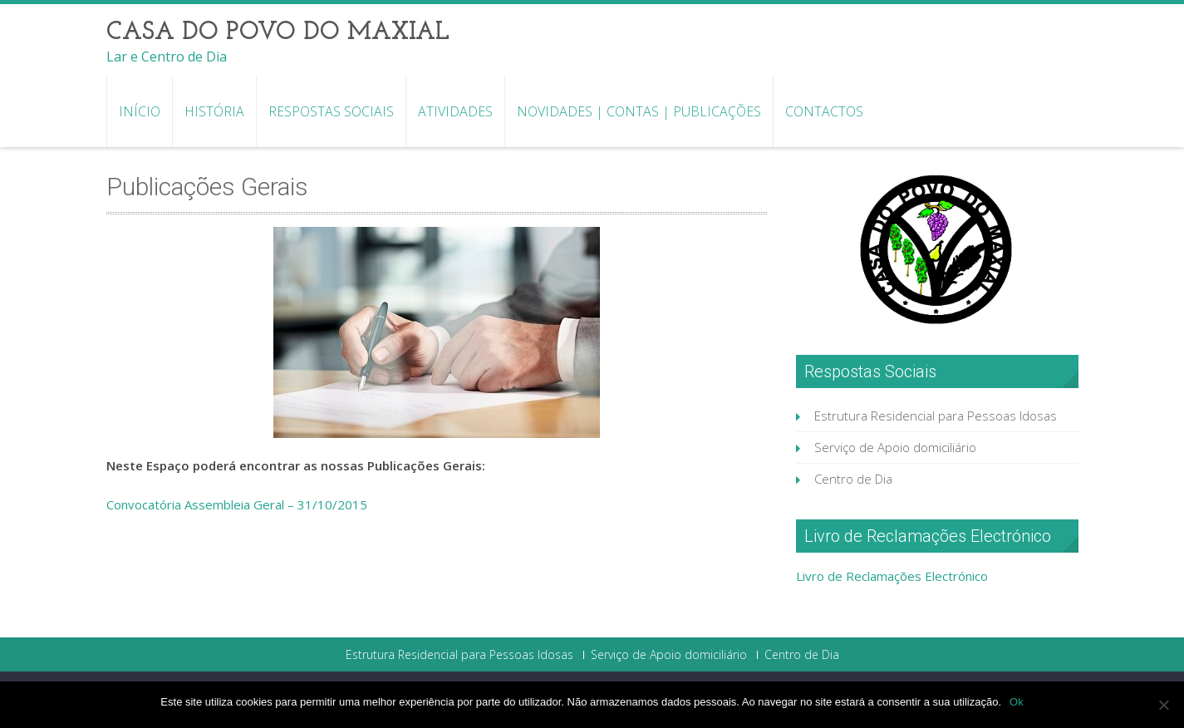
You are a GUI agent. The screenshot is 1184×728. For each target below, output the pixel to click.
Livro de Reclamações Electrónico (892, 576)
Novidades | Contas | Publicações (639, 111)
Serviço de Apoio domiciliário (895, 447)
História (214, 111)
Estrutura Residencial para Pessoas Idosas (935, 415)
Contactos (824, 111)
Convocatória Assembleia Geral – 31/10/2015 (236, 504)
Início (139, 111)
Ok (1017, 702)
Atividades (455, 111)
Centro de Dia (853, 478)
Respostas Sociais (331, 111)
